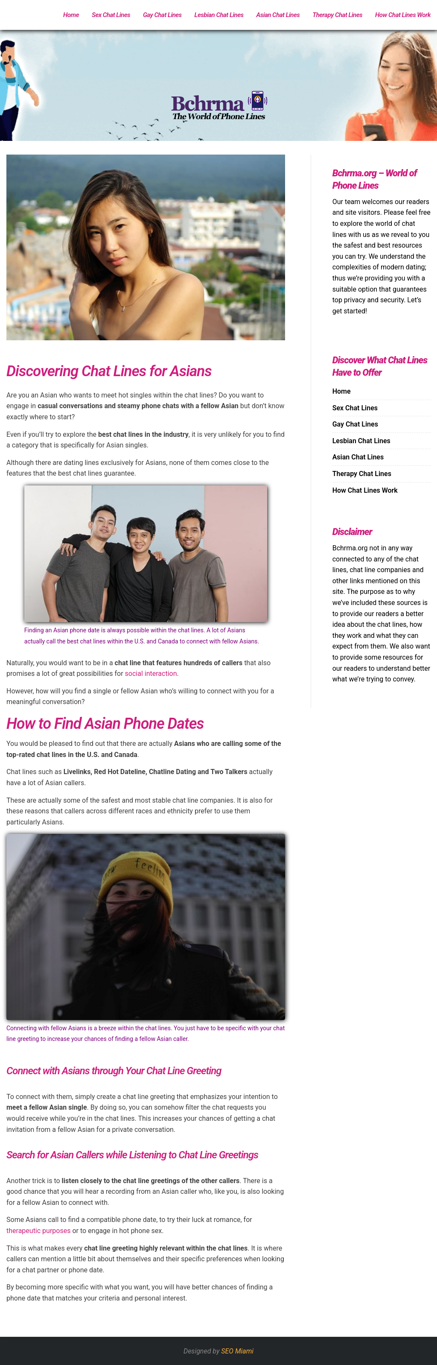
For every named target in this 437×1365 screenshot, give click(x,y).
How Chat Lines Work (403, 15)
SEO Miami (237, 1351)
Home (71, 15)
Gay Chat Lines (162, 15)
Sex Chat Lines (111, 15)
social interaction (151, 673)
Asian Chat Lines (278, 15)
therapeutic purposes (38, 1231)
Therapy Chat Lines (337, 15)
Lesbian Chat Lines (219, 15)
